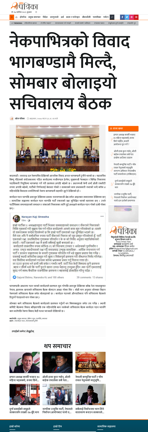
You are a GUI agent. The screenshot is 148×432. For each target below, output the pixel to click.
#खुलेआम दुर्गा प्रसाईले (115, 23)
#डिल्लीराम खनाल (30, 23)
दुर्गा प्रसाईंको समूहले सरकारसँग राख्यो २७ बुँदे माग (24, 411)
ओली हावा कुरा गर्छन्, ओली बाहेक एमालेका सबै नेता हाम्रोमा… (56, 380)
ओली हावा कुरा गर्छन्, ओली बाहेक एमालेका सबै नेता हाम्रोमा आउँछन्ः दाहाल (125, 154)
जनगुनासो (54, 17)
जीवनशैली (86, 17)
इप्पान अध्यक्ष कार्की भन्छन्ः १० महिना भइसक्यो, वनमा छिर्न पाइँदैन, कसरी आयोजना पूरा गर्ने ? (124, 139)
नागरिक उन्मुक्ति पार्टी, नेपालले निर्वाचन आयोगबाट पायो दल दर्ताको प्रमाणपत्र (57, 412)
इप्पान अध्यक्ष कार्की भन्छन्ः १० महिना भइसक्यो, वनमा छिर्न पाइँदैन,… (24, 380)
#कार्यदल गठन (20, 321)
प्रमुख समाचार (34, 17)
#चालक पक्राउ (99, 23)
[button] (11, 17)
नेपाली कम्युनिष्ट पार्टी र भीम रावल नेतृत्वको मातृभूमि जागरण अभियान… (89, 380)
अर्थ (62, 17)
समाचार (44, 318)
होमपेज (23, 17)
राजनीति (38, 318)
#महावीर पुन (131, 23)
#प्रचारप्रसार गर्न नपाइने (63, 23)
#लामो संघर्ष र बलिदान (82, 23)
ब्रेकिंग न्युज (31, 318)
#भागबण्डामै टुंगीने (32, 321)
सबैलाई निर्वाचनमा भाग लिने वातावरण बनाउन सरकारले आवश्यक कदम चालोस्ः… (89, 412)
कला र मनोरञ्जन (73, 17)
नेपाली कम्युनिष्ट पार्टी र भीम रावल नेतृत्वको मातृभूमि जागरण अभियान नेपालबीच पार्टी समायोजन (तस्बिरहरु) (125, 169)
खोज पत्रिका (20, 118)
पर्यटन (106, 17)
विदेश (45, 17)
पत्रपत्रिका (97, 17)
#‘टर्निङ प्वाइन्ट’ (46, 23)
